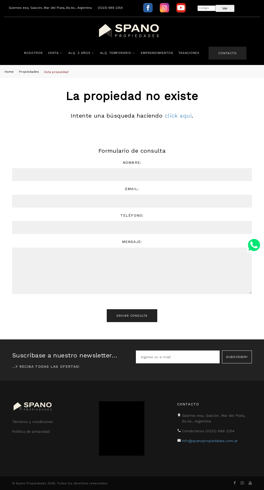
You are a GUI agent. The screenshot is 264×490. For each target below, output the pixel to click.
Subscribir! (237, 356)
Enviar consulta (132, 316)
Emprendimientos (157, 53)
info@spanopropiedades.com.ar (210, 440)
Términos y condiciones (32, 422)
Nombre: (132, 162)
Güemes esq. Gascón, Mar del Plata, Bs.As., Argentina (50, 8)
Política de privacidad (31, 431)
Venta (53, 53)
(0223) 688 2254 (110, 8)
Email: (132, 189)
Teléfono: (132, 215)
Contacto (227, 53)
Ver (225, 8)
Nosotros (33, 53)
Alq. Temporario (115, 53)
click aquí (178, 115)
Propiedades (29, 72)
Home (9, 72)
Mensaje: (132, 242)
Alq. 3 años (79, 53)
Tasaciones (189, 53)
